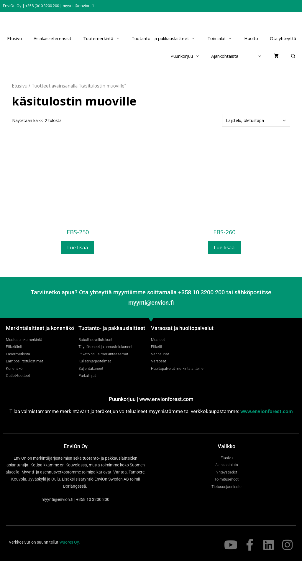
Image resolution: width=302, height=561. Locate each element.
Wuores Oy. (69, 542)
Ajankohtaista (224, 56)
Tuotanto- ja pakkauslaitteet (166, 38)
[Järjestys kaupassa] (256, 120)
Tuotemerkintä (104, 38)
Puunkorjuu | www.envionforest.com (151, 399)
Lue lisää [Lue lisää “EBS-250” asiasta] (77, 247)
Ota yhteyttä (283, 38)
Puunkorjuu (187, 56)
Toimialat (222, 38)
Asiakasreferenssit (52, 38)
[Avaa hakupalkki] (293, 56)
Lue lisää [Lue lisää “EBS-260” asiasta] (224, 247)
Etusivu (14, 38)
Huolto (251, 38)
